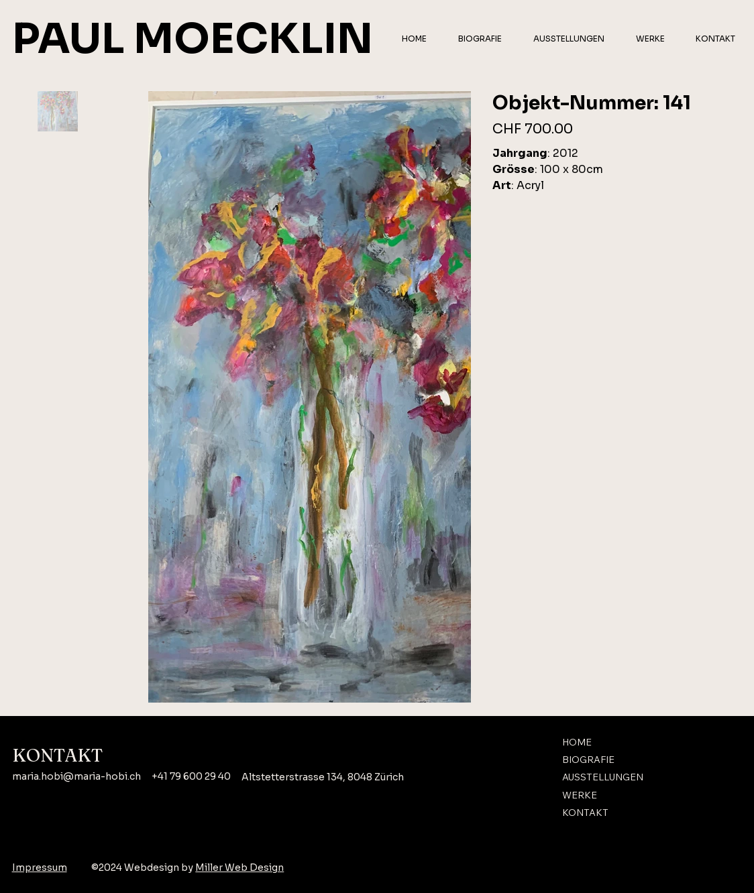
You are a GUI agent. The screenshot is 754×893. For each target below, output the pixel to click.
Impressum (39, 867)
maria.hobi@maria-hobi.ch (76, 776)
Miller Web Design (239, 867)
